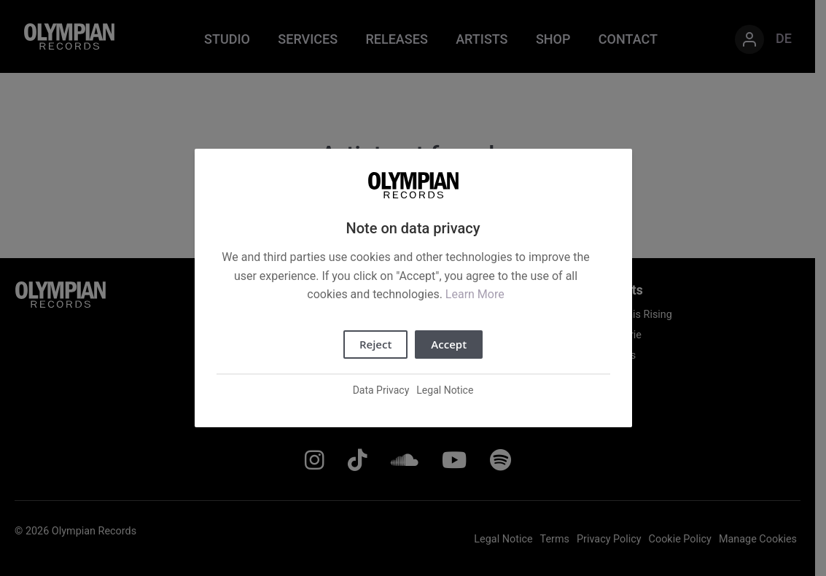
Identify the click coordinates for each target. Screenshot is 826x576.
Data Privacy (381, 390)
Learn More (474, 294)
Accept (449, 344)
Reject (375, 344)
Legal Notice (444, 390)
